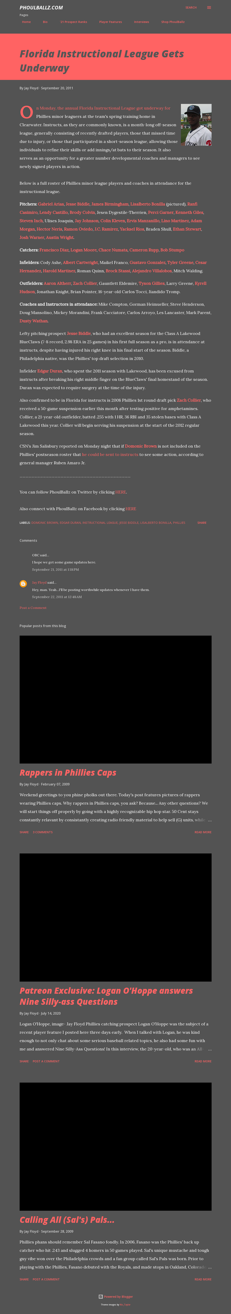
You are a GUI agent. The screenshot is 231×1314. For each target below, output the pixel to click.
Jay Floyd (39, 582)
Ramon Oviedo (78, 229)
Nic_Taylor (125, 1304)
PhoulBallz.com (41, 7)
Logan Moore (84, 249)
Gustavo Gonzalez (147, 262)
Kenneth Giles (189, 212)
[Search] (191, 7)
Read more (203, 832)
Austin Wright (59, 237)
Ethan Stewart (187, 229)
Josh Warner (32, 237)
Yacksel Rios (132, 229)
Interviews (139, 22)
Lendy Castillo (53, 212)
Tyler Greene (180, 262)
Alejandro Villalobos (152, 270)
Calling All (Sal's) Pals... (67, 1219)
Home (24, 22)
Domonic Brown (141, 446)
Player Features (108, 22)
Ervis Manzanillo (143, 220)
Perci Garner (161, 212)
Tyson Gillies (152, 283)
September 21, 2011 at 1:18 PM (55, 569)
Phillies (179, 523)
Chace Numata (112, 249)
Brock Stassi (118, 270)
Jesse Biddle (78, 204)
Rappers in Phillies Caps (68, 772)
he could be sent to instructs (110, 454)
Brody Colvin (82, 212)
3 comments (43, 832)
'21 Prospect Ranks (71, 22)
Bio (42, 22)
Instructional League (100, 523)
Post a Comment (33, 608)
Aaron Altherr (57, 283)
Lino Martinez (175, 220)
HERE (120, 492)
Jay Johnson (86, 220)
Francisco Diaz (54, 249)
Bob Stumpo (172, 249)
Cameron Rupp (144, 249)
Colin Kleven (112, 220)
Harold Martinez (59, 270)
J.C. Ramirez (106, 229)
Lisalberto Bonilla (147, 204)
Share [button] (202, 523)
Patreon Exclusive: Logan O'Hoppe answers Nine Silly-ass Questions (106, 996)
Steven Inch (31, 220)
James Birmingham (110, 204)
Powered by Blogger (115, 1297)
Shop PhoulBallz (170, 22)
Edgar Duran (49, 371)
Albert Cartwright (80, 262)
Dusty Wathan (34, 320)
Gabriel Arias (51, 204)
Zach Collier (85, 283)
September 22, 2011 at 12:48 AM (57, 597)
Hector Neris (49, 229)
